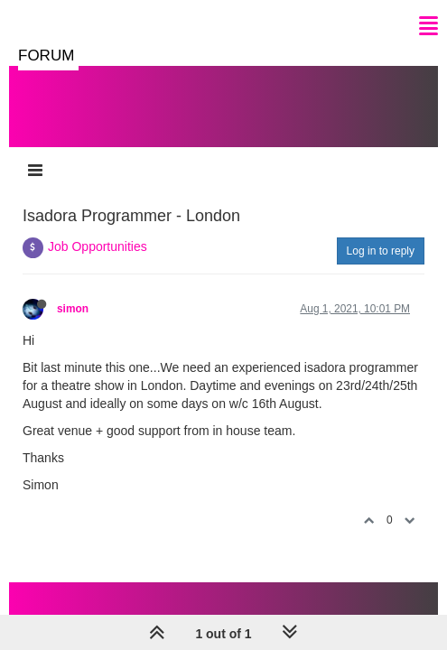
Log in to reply (380, 251)
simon (72, 308)
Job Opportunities (97, 246)
